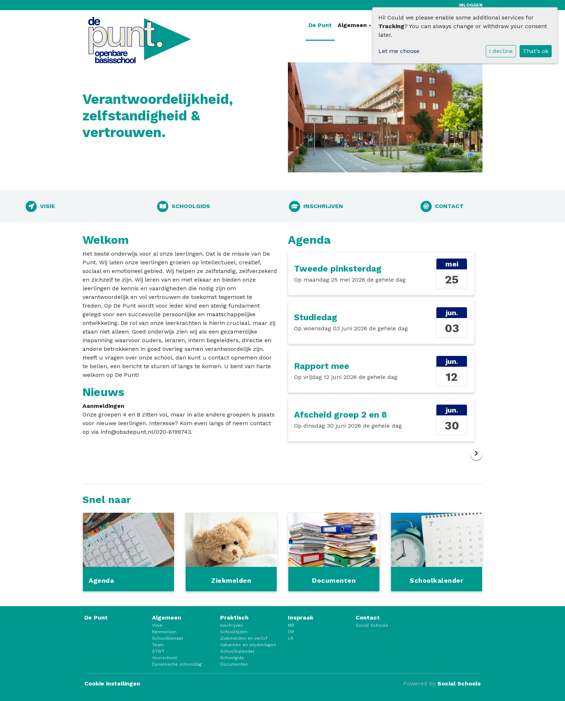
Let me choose (398, 51)
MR (291, 625)
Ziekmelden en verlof (243, 638)
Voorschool (164, 657)
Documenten (234, 664)
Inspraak (300, 617)
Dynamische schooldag (177, 664)
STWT (158, 651)
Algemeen (353, 25)
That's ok (535, 51)
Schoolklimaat (167, 638)
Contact (368, 617)
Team (158, 644)
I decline (501, 51)
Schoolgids (232, 657)
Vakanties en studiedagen (248, 644)
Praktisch (234, 617)
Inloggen (470, 5)
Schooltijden (234, 631)
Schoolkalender (237, 651)
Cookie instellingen (112, 683)
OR (291, 631)
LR (290, 638)
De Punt (320, 25)
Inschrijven (231, 625)
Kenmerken (164, 631)
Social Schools (372, 625)
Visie (157, 625)
